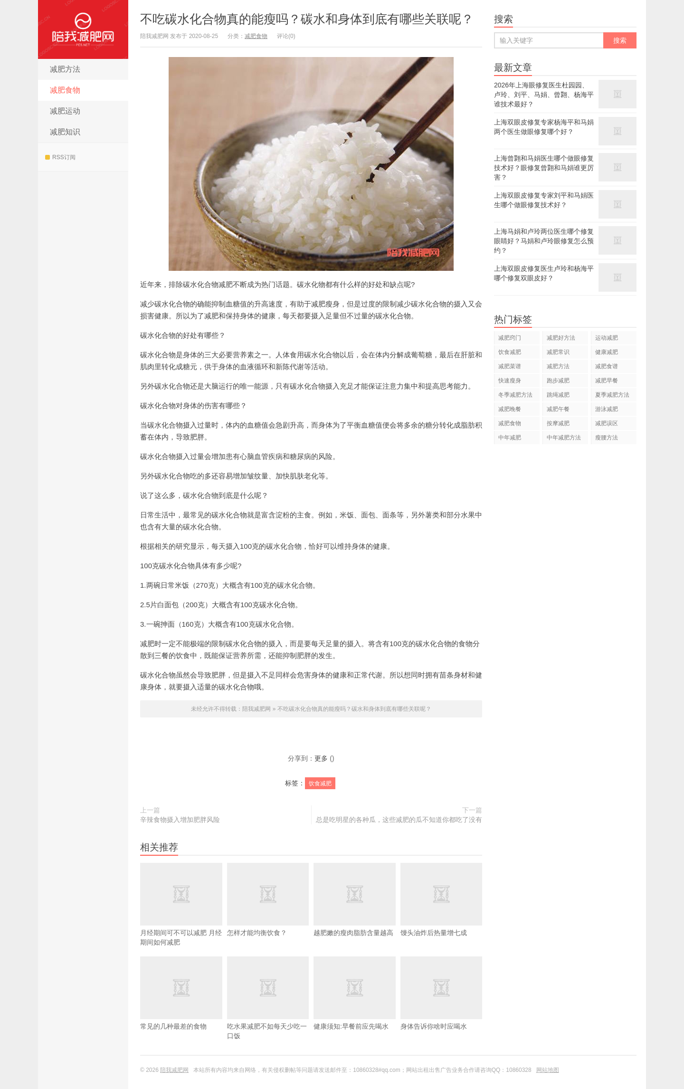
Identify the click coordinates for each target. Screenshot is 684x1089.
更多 (321, 758)
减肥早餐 (606, 380)
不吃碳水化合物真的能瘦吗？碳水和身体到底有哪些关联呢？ (307, 19)
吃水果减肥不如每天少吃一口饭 (268, 1012)
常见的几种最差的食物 (181, 1007)
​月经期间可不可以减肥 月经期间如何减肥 (181, 918)
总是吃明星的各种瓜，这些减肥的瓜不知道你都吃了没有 (399, 819)
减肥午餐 (558, 409)
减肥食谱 (606, 366)
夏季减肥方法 (612, 395)
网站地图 (547, 1070)
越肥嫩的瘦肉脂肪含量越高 (355, 913)
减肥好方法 (561, 337)
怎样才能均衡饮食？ (268, 913)
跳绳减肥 (558, 395)
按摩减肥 (558, 423)
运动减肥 (606, 337)
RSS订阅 (60, 157)
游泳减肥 (606, 409)
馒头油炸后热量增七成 (441, 913)
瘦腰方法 (606, 437)
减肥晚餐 (509, 409)
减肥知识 (65, 132)
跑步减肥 (558, 380)
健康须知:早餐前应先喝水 (355, 1007)
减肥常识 (558, 352)
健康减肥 (606, 352)
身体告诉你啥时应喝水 (441, 1007)
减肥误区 (606, 423)
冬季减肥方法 (515, 395)
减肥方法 (65, 69)
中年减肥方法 (564, 437)
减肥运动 (65, 111)
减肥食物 (65, 90)
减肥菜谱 (509, 366)
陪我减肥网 (83, 29)
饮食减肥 (320, 783)
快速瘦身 (509, 380)
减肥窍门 (509, 337)
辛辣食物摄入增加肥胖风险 (180, 819)
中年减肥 (509, 437)
